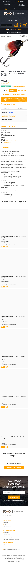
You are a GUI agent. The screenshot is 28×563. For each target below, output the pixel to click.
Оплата (5, 524)
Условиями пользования (17, 501)
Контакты (18, 20)
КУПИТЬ (2, 246)
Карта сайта (7, 534)
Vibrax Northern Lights (11, 140)
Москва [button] (11, 112)
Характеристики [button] (7, 108)
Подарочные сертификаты (14, 32)
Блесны (20, 29)
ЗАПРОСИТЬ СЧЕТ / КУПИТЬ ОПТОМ (14, 94)
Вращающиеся (7, 142)
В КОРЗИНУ (12, 90)
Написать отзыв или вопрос (14, 467)
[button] (7, 5)
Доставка (6, 522)
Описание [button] (20, 108)
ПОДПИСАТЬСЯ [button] (14, 497)
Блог (5, 545)
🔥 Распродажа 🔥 (11, 29)
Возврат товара (7, 526)
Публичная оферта (8, 537)
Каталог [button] (5, 18)
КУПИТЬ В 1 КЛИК (22, 90)
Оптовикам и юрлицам (18, 18)
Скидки (5, 547)
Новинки (10, 20)
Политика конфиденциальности (11, 549)
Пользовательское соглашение (11, 539)
